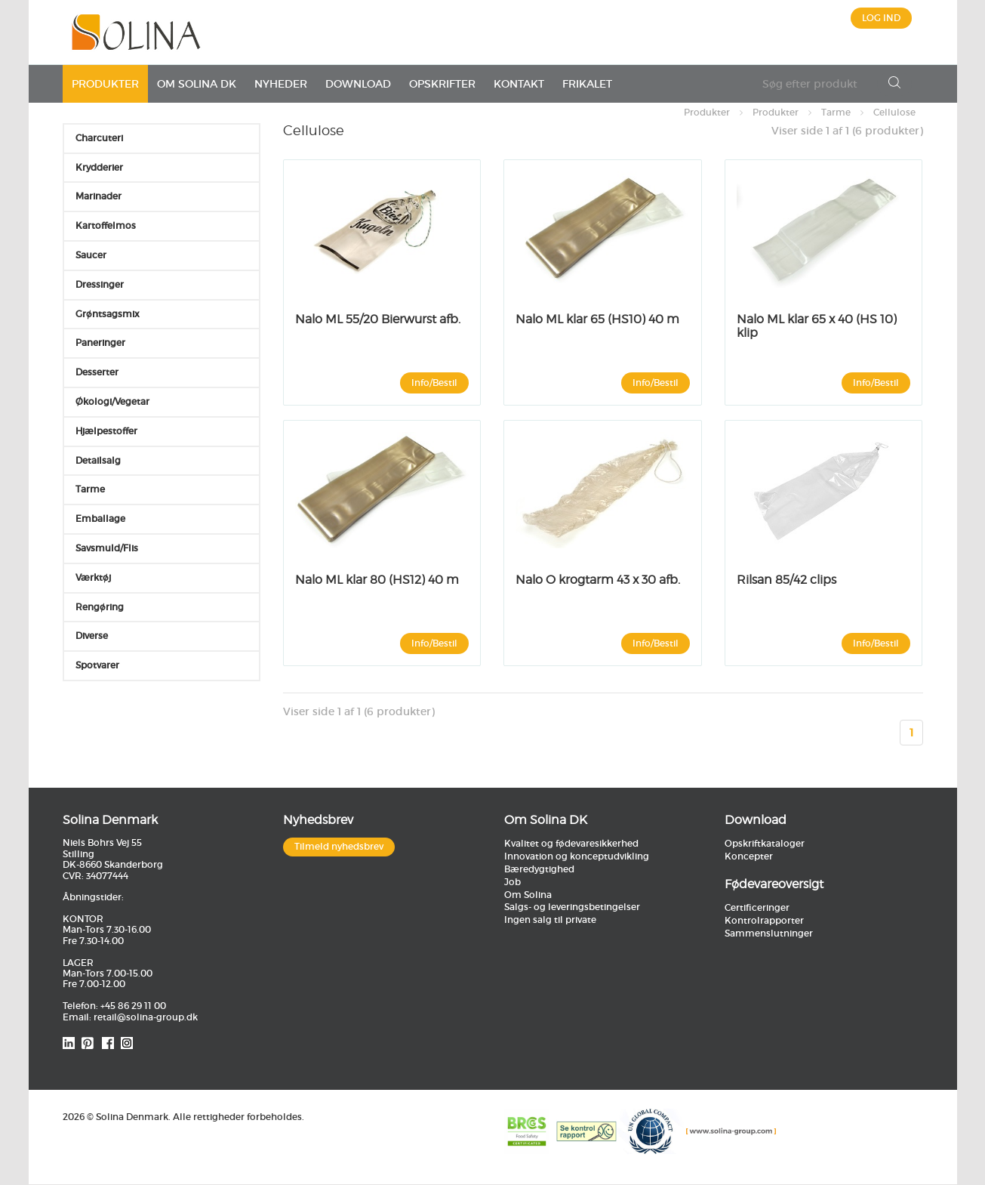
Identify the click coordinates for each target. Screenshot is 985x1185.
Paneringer (100, 342)
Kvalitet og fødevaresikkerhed (571, 844)
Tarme (836, 112)
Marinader (98, 196)
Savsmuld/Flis (106, 548)
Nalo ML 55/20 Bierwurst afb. (377, 319)
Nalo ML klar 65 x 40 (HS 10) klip (817, 326)
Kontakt (519, 84)
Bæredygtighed (539, 869)
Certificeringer (757, 907)
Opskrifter (442, 84)
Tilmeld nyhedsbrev (338, 847)
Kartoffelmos (105, 225)
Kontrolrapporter (764, 920)
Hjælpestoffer (106, 431)
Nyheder (280, 84)
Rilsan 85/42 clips (786, 579)
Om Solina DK (196, 84)
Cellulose (894, 112)
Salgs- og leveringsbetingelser (572, 907)
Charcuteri (99, 137)
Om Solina (528, 894)
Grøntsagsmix (107, 313)
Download (358, 84)
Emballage (100, 518)
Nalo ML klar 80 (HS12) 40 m (377, 579)
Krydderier (99, 167)
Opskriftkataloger (765, 844)
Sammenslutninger (769, 933)
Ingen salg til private (550, 920)
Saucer (90, 255)
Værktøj (93, 577)
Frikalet (587, 84)
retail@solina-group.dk (146, 1017)
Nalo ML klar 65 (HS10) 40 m (597, 319)
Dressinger (99, 284)
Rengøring (99, 607)
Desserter (97, 372)
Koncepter (749, 857)
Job (512, 881)
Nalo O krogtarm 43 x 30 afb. (598, 579)
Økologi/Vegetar (112, 401)
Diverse (91, 635)
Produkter (105, 84)
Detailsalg (98, 460)
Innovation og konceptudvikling (576, 857)
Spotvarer (97, 665)
